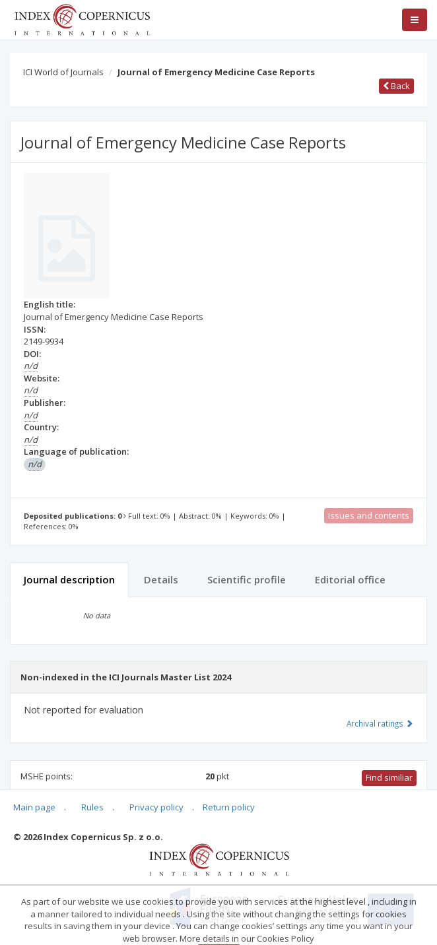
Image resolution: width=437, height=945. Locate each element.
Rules (92, 807)
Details (161, 579)
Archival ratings (380, 723)
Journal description (69, 579)
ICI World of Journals (63, 72)
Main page (34, 807)
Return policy (229, 807)
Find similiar (389, 777)
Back (396, 86)
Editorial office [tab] (350, 579)
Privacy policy (156, 807)
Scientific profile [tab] (246, 579)
